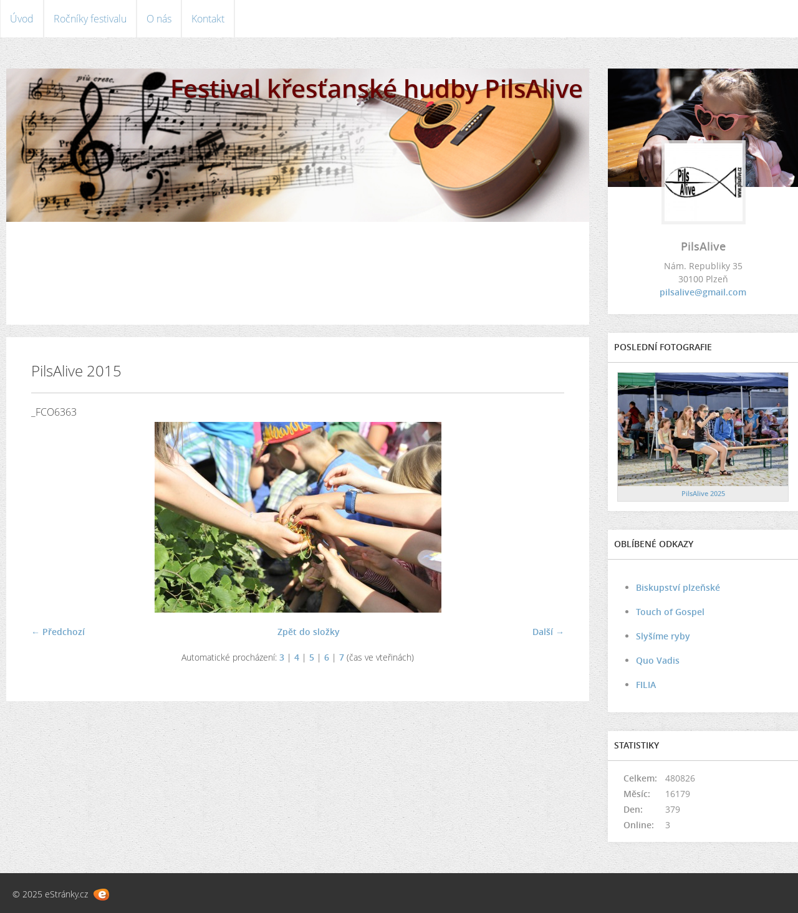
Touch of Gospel (670, 612)
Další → (548, 632)
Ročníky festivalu (90, 19)
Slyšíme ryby (663, 636)
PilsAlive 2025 (703, 493)
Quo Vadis (658, 660)
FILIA (646, 685)
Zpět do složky (308, 632)
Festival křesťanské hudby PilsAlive (376, 88)
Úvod (22, 19)
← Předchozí (58, 632)
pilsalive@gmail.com (703, 292)
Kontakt (207, 19)
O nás (159, 19)
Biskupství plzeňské (678, 587)
